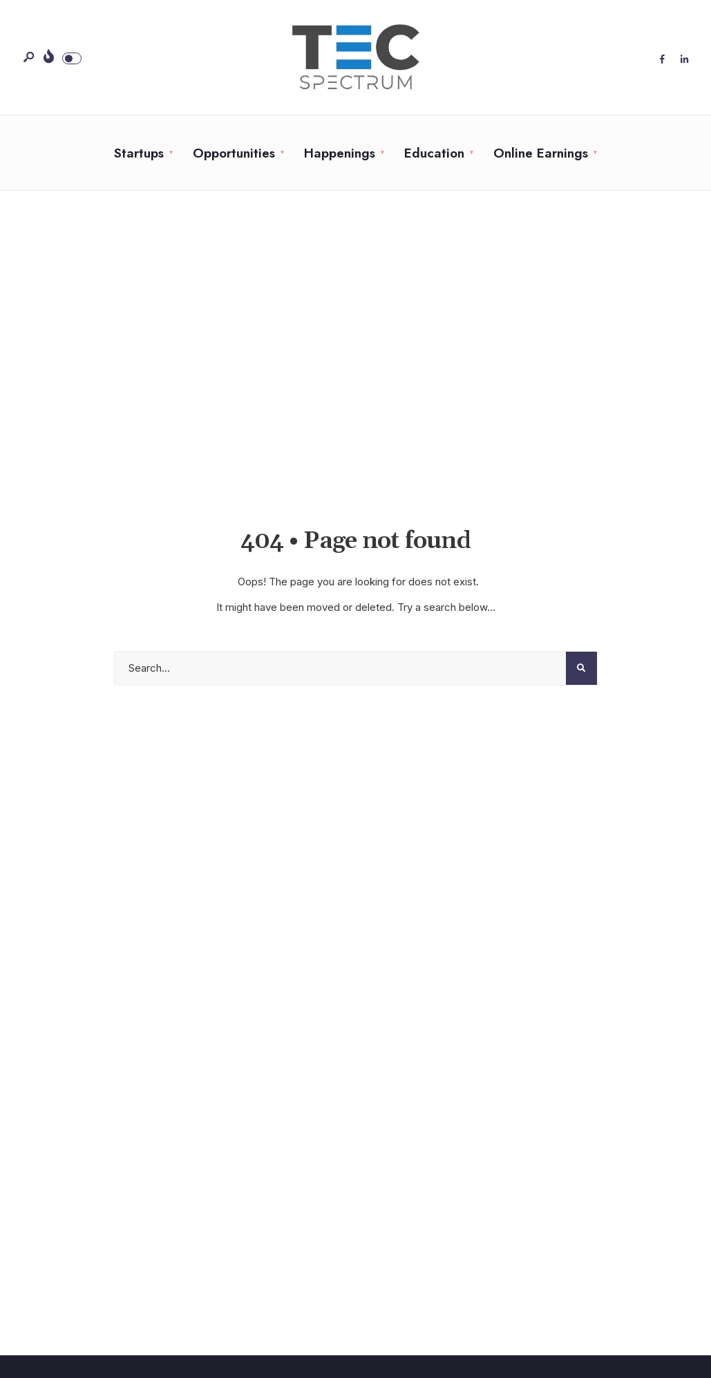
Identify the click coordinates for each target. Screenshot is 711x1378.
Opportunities (234, 153)
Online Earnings (540, 153)
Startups (139, 153)
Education (434, 153)
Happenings (339, 153)
